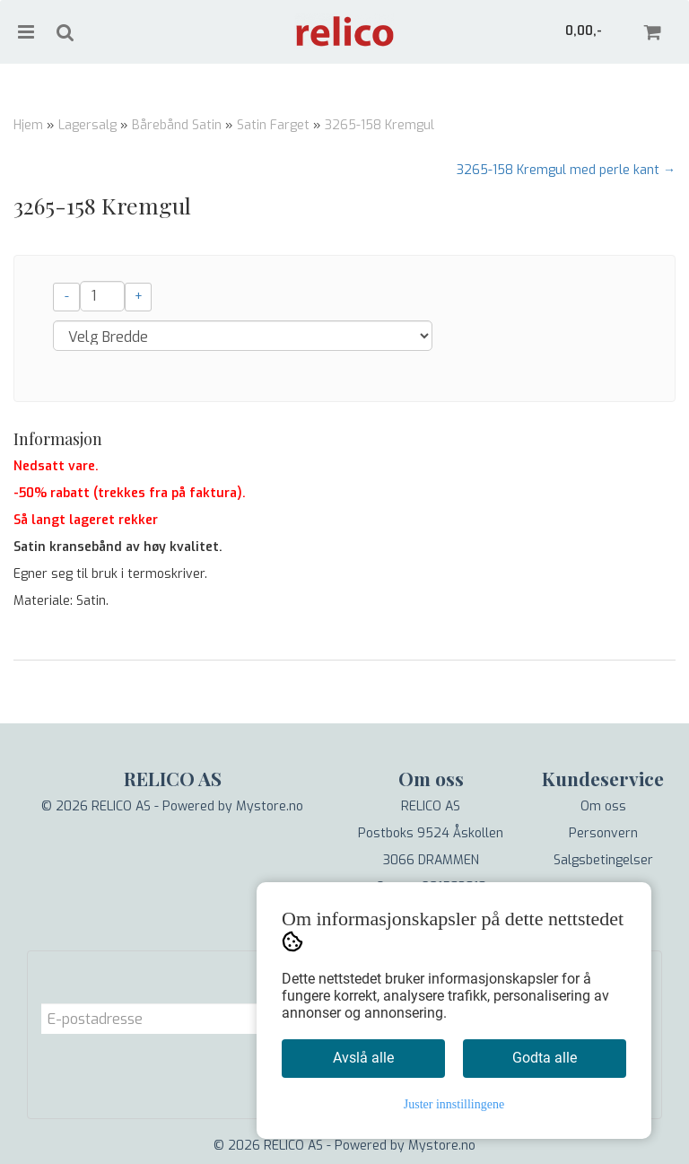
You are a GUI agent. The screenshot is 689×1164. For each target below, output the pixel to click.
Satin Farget (273, 125)
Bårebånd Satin (177, 125)
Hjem (28, 125)
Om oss (603, 806)
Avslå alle (363, 1057)
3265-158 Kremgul (379, 125)
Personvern (603, 833)
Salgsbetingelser (603, 860)
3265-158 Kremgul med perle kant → (566, 170)
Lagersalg (87, 125)
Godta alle (544, 1057)
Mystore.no (269, 806)
